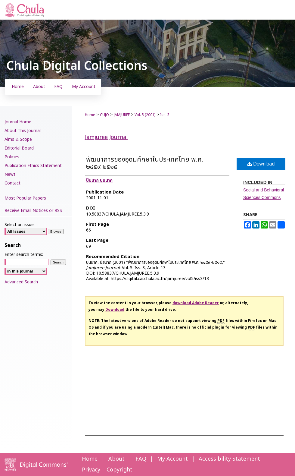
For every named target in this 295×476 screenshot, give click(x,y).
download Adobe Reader (195, 303)
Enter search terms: (24, 254)
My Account (172, 459)
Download (261, 163)
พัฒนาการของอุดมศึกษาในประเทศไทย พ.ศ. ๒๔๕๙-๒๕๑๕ (144, 163)
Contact (12, 183)
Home (90, 115)
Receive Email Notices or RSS (33, 210)
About (116, 459)
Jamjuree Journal (106, 137)
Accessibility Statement (229, 459)
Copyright (119, 470)
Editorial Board (19, 148)
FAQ (140, 459)
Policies (12, 157)
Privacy (91, 470)
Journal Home (18, 122)
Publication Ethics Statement (33, 165)
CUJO (104, 115)
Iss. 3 (164, 115)
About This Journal (23, 131)
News (10, 174)
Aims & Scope (18, 139)
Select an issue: (20, 225)
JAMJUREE (122, 115)
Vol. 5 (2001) (145, 115)
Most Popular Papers (25, 198)
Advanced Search (21, 282)
